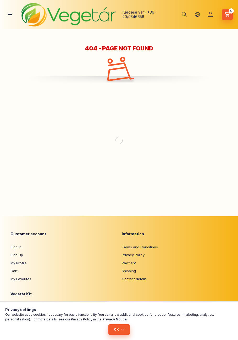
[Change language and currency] (197, 14)
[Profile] (210, 14)
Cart (14, 271)
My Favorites (20, 279)
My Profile (18, 263)
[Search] (184, 14)
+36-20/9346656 (139, 14)
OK (116, 329)
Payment (129, 263)
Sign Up (16, 255)
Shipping (129, 271)
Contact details (134, 279)
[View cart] (227, 14)
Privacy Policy (133, 255)
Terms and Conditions (140, 247)
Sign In (15, 247)
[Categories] (10, 14)
